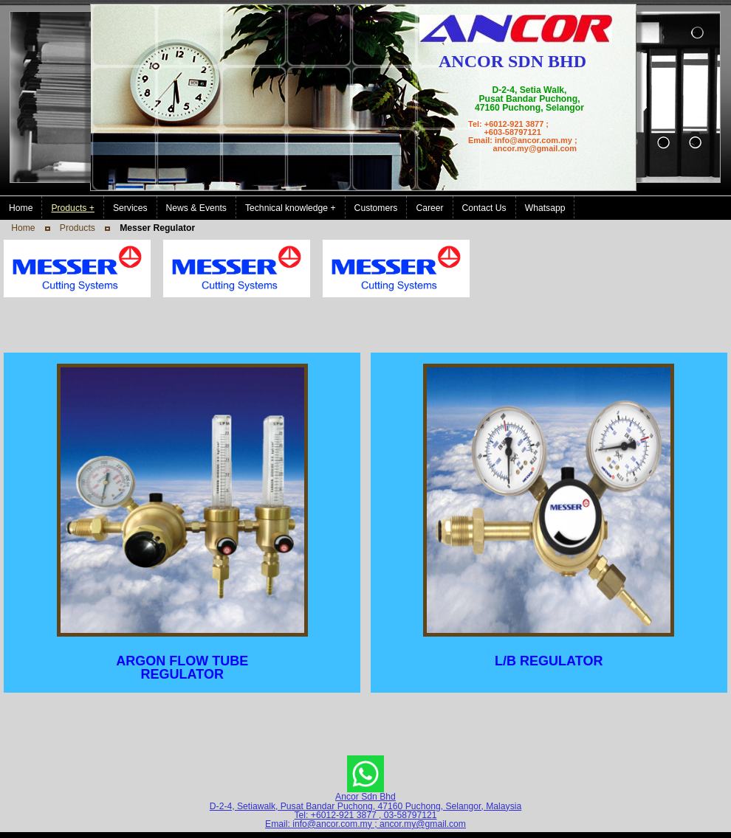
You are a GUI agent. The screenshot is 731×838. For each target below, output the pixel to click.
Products (77, 228)
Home (23, 228)
